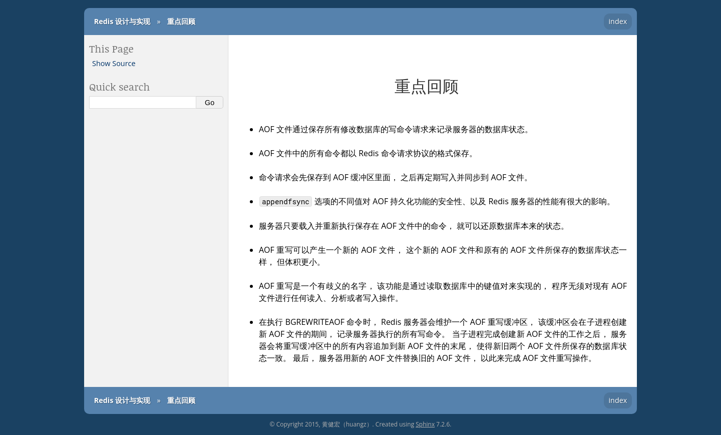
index (617, 21)
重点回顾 (181, 21)
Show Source (114, 63)
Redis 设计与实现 (122, 21)
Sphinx (425, 424)
